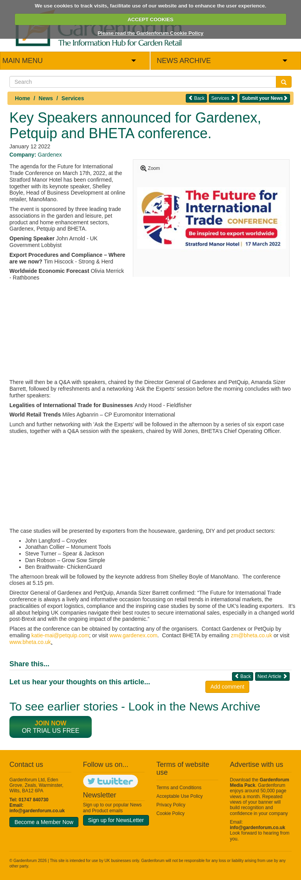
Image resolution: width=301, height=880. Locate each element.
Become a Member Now (44, 822)
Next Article (272, 676)
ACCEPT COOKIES (150, 19)
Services (73, 98)
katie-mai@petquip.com (60, 635)
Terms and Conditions (178, 787)
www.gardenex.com (133, 635)
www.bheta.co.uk (30, 642)
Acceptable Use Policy (179, 796)
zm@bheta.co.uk (251, 635)
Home (22, 98)
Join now (51, 723)
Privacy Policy (170, 805)
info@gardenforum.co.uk (37, 810)
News (46, 98)
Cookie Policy (170, 813)
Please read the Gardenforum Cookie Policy (150, 33)
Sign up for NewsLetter (116, 820)
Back (196, 98)
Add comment (227, 686)
